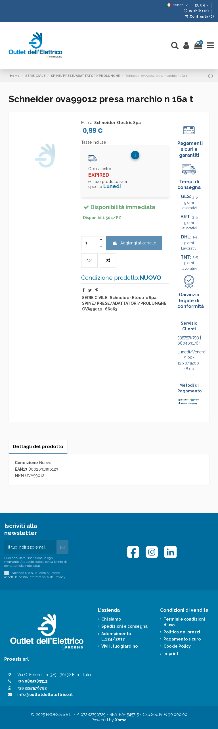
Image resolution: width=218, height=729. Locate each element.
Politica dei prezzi (182, 632)
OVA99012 (92, 309)
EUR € (202, 5)
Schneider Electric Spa (117, 122)
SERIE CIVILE (94, 297)
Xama (121, 720)
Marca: (87, 122)
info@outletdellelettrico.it (45, 694)
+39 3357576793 (32, 688)
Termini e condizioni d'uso (184, 622)
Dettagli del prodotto (38, 446)
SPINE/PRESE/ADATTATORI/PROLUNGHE (124, 303)
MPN (19, 475)
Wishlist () (196, 11)
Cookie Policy (177, 646)
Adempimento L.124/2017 (116, 636)
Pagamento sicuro (182, 639)
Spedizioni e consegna (124, 626)
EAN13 (21, 469)
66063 (111, 309)
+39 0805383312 (32, 681)
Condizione (26, 462)
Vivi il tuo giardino (119, 646)
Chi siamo (111, 619)
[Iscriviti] (62, 547)
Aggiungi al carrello (134, 243)
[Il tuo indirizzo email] (30, 547)
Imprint (171, 653)
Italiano (178, 5)
